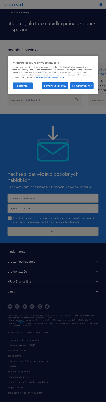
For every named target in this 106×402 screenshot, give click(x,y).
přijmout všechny (82, 85)
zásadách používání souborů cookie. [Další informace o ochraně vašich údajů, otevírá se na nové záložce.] (50, 77)
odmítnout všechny (55, 85)
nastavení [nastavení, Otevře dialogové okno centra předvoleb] (22, 85)
